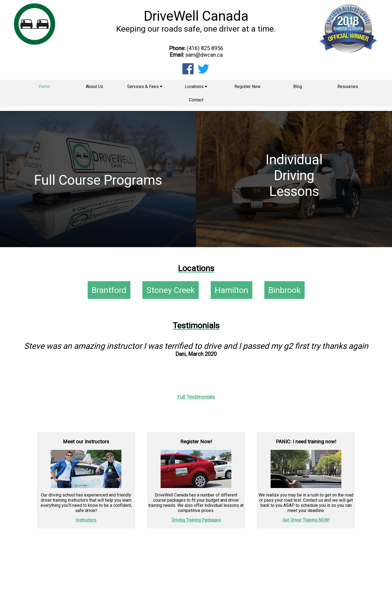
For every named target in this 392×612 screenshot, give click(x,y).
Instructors (86, 520)
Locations (196, 86)
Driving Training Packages (196, 520)
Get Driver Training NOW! (306, 520)
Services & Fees (144, 86)
